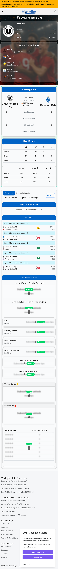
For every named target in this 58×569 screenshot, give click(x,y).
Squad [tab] (23, 198)
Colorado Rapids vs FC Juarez (13, 515)
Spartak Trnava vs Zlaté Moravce (15, 488)
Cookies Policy (41, 545)
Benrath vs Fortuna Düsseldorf (14, 481)
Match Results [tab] (11, 198)
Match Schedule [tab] (23, 193)
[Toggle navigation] (2, 12)
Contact (4, 527)
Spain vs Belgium (8, 511)
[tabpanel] (29, 334)
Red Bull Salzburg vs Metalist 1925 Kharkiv (18, 492)
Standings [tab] (33, 198)
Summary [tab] (9, 193)
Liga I (49, 195)
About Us (5, 523)
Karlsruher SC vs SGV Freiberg (13, 485)
